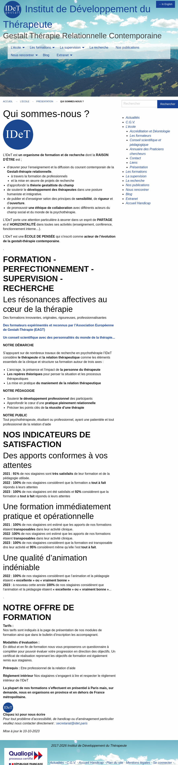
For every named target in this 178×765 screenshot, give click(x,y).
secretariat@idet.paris (71, 723)
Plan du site (114, 762)
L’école (16, 47)
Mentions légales (138, 762)
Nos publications (127, 47)
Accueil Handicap (138, 203)
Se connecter (162, 762)
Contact (135, 158)
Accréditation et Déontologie (150, 131)
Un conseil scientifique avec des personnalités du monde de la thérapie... (59, 337)
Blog (46, 55)
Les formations (40, 47)
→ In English (165, 4)
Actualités (133, 117)
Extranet (63, 55)
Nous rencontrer (22, 55)
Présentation (44, 101)
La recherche (99, 47)
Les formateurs (140, 135)
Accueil (7, 101)
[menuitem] (17, 47)
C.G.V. (130, 122)
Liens (133, 162)
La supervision (70, 47)
